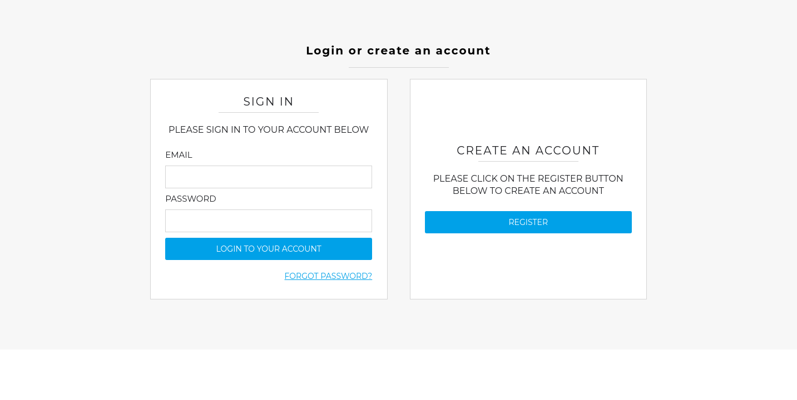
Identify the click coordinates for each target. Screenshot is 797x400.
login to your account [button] (268, 249)
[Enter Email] (268, 177)
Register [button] (528, 222)
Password (190, 199)
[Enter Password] (268, 220)
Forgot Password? (329, 276)
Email (178, 155)
